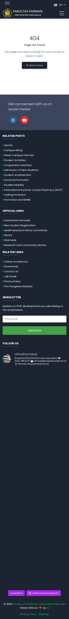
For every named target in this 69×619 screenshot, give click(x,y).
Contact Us (11, 271)
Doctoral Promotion (16, 180)
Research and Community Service (25, 245)
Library (8, 235)
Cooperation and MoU (18, 165)
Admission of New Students (21, 170)
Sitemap (44, 614)
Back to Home (34, 65)
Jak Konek (10, 276)
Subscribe (34, 330)
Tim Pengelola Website (18, 286)
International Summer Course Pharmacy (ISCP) (33, 190)
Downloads (11, 266)
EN (58, 5)
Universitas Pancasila (17, 220)
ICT (49, 608)
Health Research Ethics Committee (25, 230)
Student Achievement (17, 175)
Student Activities (15, 160)
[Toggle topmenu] (7, 3)
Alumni (8, 145)
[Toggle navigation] (61, 13)
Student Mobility (14, 185)
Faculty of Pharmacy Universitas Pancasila (39, 604)
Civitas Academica (16, 261)
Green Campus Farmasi (19, 155)
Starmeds (10, 240)
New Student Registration (20, 225)
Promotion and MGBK (17, 199)
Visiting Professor (15, 194)
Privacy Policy (12, 281)
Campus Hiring (13, 150)
